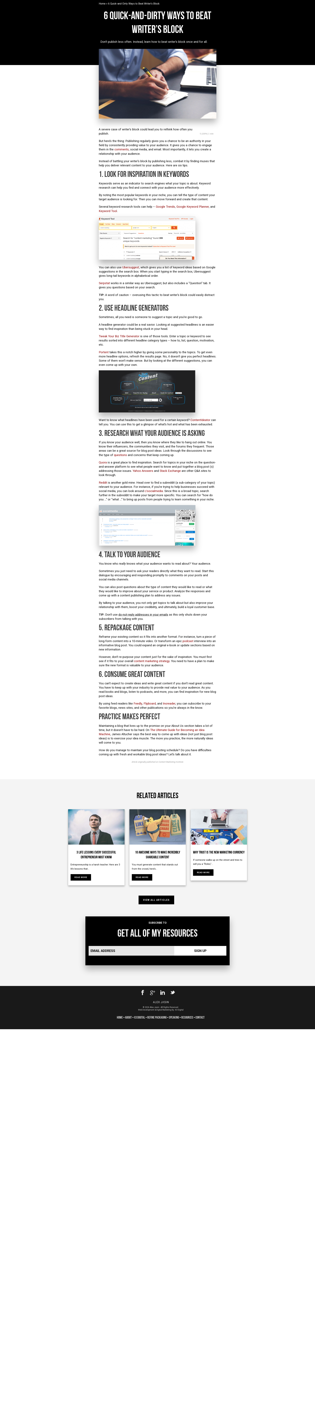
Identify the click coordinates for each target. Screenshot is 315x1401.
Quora (103, 462)
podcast (188, 641)
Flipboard (150, 703)
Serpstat (104, 283)
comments (121, 149)
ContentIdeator (200, 420)
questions (120, 455)
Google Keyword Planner (192, 206)
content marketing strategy (152, 661)
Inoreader (169, 703)
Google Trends (165, 206)
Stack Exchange (170, 471)
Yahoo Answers (143, 471)
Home (102, 3)
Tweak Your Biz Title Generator (119, 336)
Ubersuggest (130, 267)
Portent (104, 352)
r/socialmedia (154, 491)
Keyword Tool (108, 211)
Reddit (103, 482)
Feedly (138, 703)
